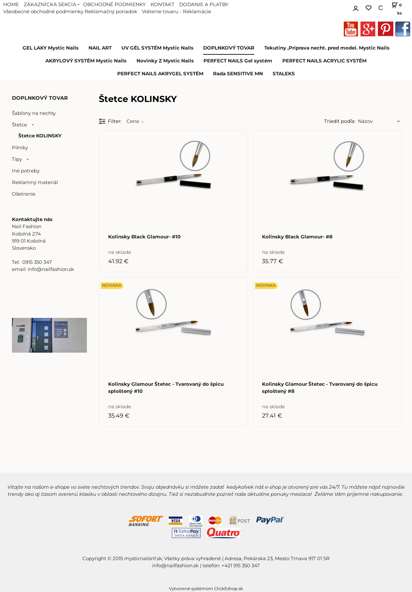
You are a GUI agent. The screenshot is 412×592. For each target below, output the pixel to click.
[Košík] (395, 8)
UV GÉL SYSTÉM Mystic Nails (157, 48)
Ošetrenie (23, 194)
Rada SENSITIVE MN (238, 74)
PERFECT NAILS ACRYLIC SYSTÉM (324, 61)
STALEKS (284, 74)
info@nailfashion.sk (175, 566)
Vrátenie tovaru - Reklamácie (176, 11)
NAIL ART (100, 48)
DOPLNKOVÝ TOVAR (228, 48)
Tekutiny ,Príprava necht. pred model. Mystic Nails (326, 48)
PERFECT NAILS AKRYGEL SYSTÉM (160, 74)
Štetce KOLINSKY (39, 136)
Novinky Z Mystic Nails (165, 61)
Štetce (19, 125)
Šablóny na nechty (34, 113)
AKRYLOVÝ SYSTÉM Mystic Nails (85, 61)
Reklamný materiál (35, 182)
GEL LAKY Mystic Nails (51, 48)
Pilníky (20, 148)
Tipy (17, 159)
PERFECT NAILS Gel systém (237, 61)
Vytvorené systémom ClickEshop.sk (206, 588)
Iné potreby (26, 171)
